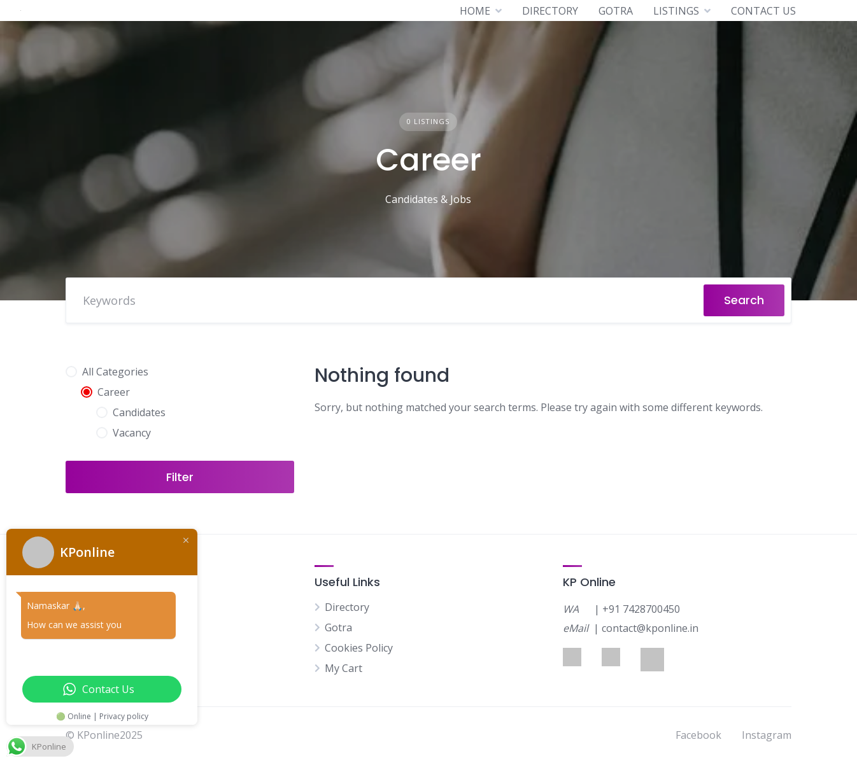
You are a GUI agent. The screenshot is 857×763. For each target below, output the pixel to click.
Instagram (766, 735)
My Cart (343, 668)
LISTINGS (676, 11)
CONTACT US (763, 11)
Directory (347, 607)
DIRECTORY (550, 11)
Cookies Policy (359, 648)
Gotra (338, 627)
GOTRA (615, 11)
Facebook (698, 735)
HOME (475, 11)
